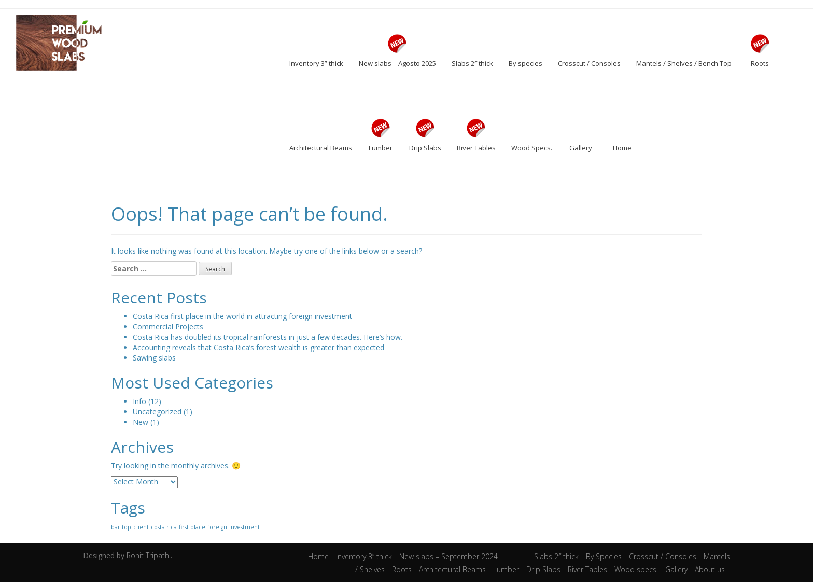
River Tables (587, 569)
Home (318, 556)
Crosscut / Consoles (662, 556)
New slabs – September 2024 (448, 556)
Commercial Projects (168, 326)
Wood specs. (636, 569)
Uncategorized (157, 412)
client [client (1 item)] (141, 527)
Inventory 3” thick (364, 556)
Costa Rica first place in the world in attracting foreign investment (242, 316)
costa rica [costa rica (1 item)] (164, 527)
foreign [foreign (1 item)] (217, 527)
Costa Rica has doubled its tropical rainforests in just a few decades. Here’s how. (267, 337)
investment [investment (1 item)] (244, 527)
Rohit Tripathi (149, 555)
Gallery (676, 569)
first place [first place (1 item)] (192, 527)
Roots (402, 569)
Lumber (506, 569)
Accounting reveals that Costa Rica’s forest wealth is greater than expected (258, 347)
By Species (604, 556)
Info (139, 401)
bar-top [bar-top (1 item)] (121, 527)
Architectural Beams (452, 569)
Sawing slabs (154, 358)
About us (710, 569)
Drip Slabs (543, 569)
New (140, 422)
